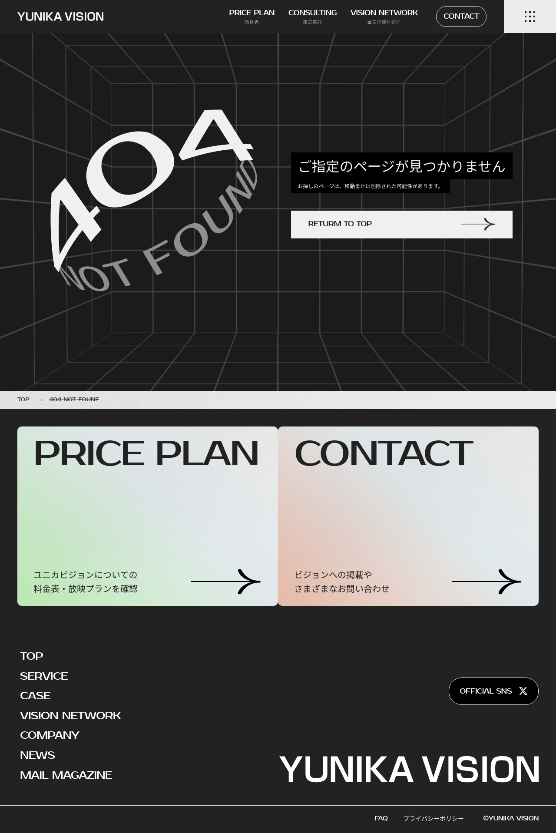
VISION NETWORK (70, 715)
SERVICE (44, 676)
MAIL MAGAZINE (66, 775)
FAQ (380, 818)
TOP (31, 656)
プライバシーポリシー (434, 818)
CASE (35, 695)
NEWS (37, 755)
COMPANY (49, 735)
